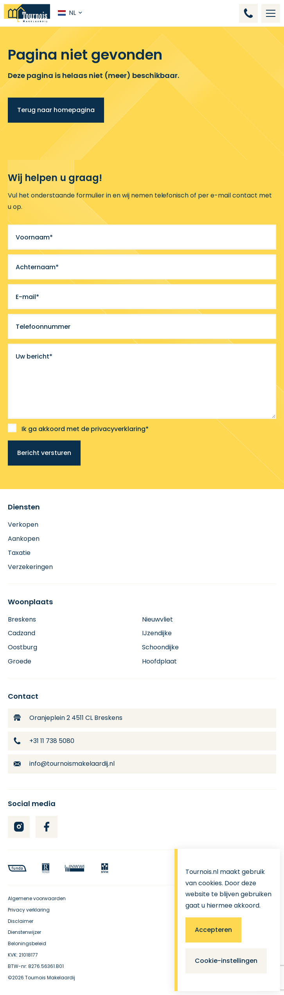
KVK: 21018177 (23, 955)
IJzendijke (157, 633)
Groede (19, 661)
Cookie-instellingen (226, 960)
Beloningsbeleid (27, 943)
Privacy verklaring (29, 909)
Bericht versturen (44, 452)
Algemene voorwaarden (37, 898)
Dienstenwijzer (24, 932)
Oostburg (22, 647)
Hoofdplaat (159, 661)
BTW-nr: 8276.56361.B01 (36, 966)
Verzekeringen (30, 566)
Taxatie (19, 552)
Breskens (22, 619)
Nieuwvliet (157, 619)
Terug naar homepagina (56, 109)
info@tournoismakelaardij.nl (64, 763)
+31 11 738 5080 (44, 740)
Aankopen (24, 538)
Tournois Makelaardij (50, 977)
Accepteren (213, 929)
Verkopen (23, 524)
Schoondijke (160, 647)
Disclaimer (20, 921)
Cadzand (21, 633)
